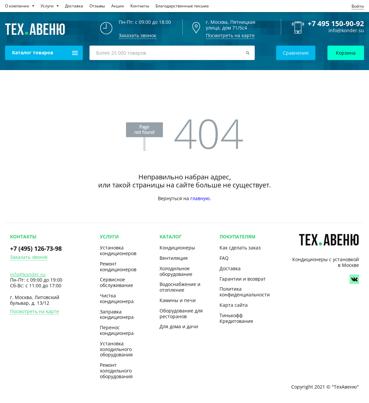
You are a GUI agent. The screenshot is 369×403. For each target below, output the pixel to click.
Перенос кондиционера (117, 330)
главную (200, 198)
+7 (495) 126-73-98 (36, 248)
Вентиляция (174, 258)
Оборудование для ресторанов (181, 313)
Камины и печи (178, 300)
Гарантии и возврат (243, 279)
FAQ (224, 258)
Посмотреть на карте (230, 35)
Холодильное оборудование (176, 271)
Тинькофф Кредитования (236, 318)
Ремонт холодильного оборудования (116, 371)
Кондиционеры (177, 247)
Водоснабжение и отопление (180, 287)
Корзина (346, 53)
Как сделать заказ (240, 247)
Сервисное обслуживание (116, 282)
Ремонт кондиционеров (118, 267)
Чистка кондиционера (117, 298)
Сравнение (296, 53)
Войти (358, 6)
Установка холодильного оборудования (116, 349)
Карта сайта (234, 305)
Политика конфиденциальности (245, 292)
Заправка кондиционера (117, 314)
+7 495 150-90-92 (336, 23)
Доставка (230, 268)
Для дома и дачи (179, 326)
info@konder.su (346, 31)
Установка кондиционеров (118, 250)
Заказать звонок (29, 257)
